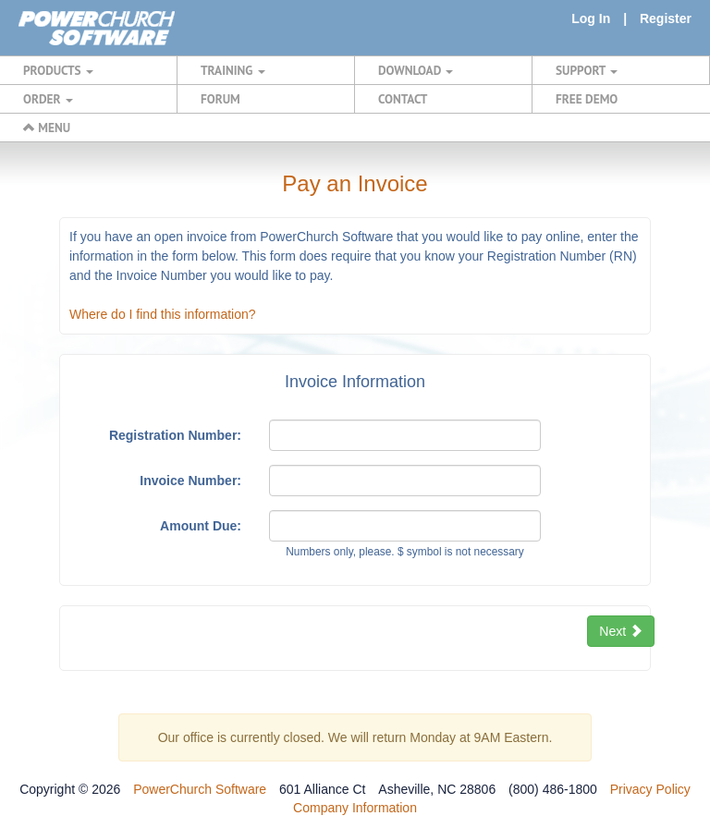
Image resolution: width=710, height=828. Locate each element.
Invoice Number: (190, 480)
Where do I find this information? (162, 314)
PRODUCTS (58, 70)
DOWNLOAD (415, 70)
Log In (590, 18)
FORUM (220, 99)
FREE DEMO (587, 99)
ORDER (48, 99)
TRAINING (233, 70)
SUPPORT (587, 70)
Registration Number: (175, 435)
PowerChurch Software (199, 789)
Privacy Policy (650, 789)
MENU (46, 127)
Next (621, 631)
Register (666, 18)
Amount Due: (200, 525)
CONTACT (402, 99)
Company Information (355, 807)
